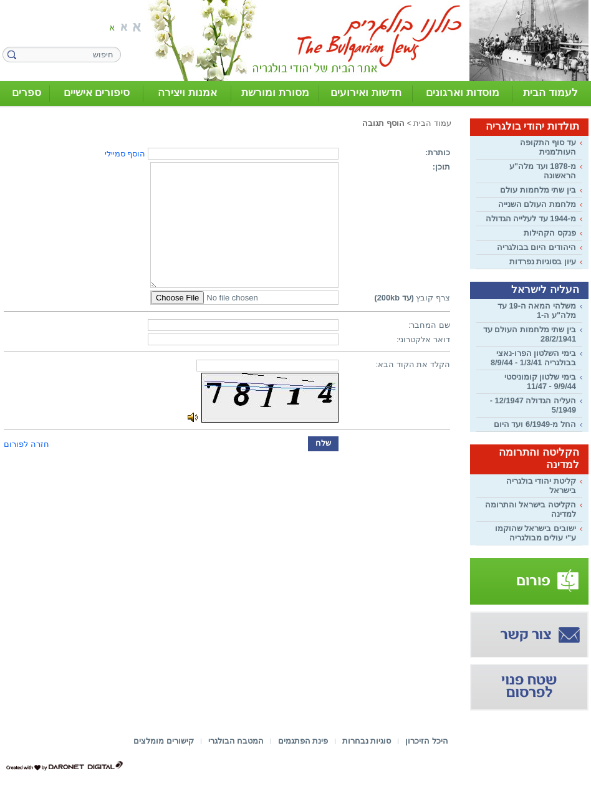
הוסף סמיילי (125, 153)
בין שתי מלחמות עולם (538, 189)
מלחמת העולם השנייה (537, 204)
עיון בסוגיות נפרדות (542, 261)
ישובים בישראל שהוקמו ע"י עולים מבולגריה (535, 533)
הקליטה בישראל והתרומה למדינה (530, 509)
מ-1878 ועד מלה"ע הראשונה (542, 170)
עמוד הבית (432, 123)
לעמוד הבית (550, 92)
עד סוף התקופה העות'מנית (548, 147)
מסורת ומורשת (275, 92)
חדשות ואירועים (365, 92)
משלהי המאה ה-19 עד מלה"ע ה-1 (536, 310)
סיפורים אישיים (97, 92)
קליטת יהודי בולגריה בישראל (541, 485)
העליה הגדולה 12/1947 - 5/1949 (533, 405)
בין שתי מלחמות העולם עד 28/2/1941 (529, 334)
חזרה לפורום (26, 444)
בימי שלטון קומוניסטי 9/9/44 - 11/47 (540, 381)
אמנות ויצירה (187, 92)
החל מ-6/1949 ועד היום (535, 424)
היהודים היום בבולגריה (536, 247)
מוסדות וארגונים (462, 92)
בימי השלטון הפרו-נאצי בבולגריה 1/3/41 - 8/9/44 (533, 357)
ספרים (26, 92)
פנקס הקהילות (550, 232)
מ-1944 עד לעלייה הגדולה (531, 218)
